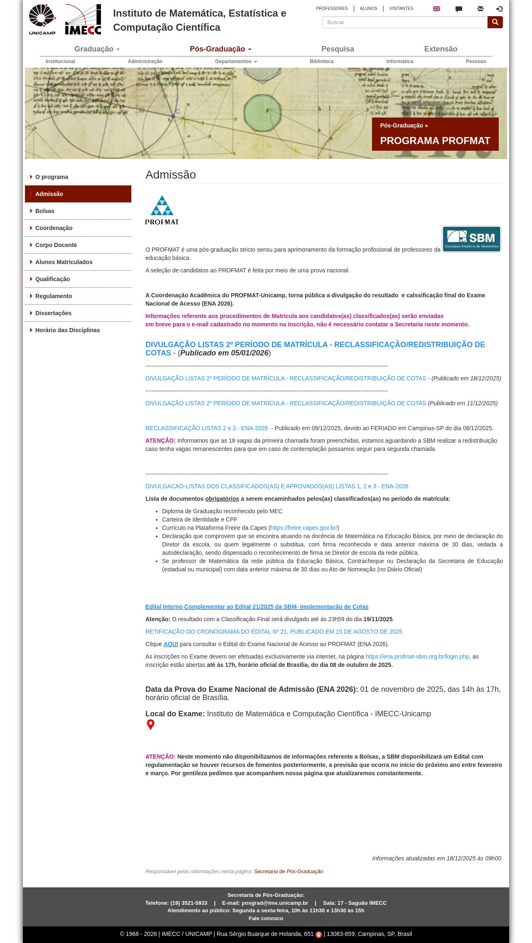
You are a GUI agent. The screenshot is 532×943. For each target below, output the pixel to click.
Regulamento (53, 296)
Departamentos (236, 61)
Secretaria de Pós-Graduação (288, 871)
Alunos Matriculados (64, 262)
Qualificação (52, 279)
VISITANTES (401, 8)
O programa (51, 177)
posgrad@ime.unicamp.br (275, 903)
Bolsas (44, 211)
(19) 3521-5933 (188, 903)
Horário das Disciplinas (67, 330)
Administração (145, 61)
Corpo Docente (56, 245)
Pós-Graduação (220, 49)
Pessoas (476, 61)
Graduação (97, 49)
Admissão (49, 194)
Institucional (60, 61)
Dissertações (53, 313)
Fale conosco (266, 918)
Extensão (441, 49)
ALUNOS (368, 8)
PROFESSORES (332, 8)
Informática (400, 61)
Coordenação (53, 228)
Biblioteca (321, 61)
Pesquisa (337, 49)
